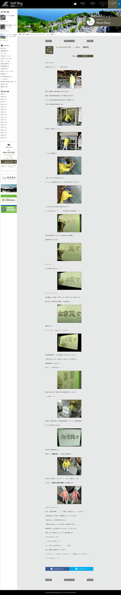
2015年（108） (4, 122)
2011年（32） (4, 132)
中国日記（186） (4, 84)
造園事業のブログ (82, 3)
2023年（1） (3, 101)
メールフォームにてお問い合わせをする (8, 161)
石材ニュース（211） (5, 61)
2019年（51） (4, 112)
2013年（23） (4, 127)
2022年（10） (4, 104)
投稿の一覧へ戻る (70, 41)
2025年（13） (4, 96)
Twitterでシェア (83, 569)
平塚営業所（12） (5, 68)
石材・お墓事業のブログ (113, 3)
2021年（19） (4, 107)
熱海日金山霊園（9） (5, 63)
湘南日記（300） (4, 86)
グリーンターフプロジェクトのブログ (102, 4)
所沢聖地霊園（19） (5, 66)
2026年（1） (3, 94)
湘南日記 (85, 56)
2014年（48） (4, 124)
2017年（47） (4, 117)
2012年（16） (4, 130)
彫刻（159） (3, 48)
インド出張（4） (4, 79)
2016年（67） (4, 119)
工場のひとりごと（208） (6, 58)
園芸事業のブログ (92, 3)
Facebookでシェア (59, 569)
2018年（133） (4, 114)
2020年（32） (4, 109)
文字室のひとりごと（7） (6, 56)
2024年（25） (4, 99)
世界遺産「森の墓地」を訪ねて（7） (9, 81)
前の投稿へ (48, 41)
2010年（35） (4, 135)
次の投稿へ (90, 41)
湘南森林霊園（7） (5, 50)
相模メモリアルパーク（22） (7, 71)
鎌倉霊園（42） (4, 73)
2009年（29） (4, 137)
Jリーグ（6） (4, 53)
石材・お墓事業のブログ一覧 (28, 34)
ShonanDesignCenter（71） (7, 76)
